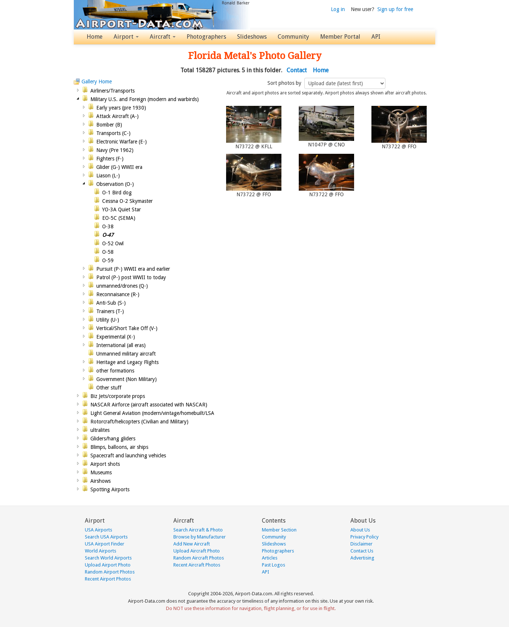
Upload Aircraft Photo (196, 551)
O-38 (108, 226)
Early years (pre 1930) (121, 108)
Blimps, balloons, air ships (119, 447)
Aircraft (163, 36)
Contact (297, 70)
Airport (126, 36)
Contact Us (361, 551)
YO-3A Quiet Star (121, 209)
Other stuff (108, 388)
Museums (101, 472)
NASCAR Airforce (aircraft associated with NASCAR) (148, 405)
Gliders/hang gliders (112, 438)
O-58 (108, 252)
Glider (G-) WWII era (119, 167)
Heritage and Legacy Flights (127, 362)
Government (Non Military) (126, 379)
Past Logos (273, 565)
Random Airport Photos (110, 572)
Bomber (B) (109, 125)
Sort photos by (285, 83)
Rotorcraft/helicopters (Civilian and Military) (139, 422)
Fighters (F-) (110, 159)
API (375, 36)
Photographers (206, 36)
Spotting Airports (109, 489)
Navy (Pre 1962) (115, 150)
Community (293, 36)
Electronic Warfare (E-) (121, 142)
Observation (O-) (115, 184)
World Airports (100, 551)
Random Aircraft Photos (198, 558)
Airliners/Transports (112, 91)
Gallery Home (97, 81)
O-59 (108, 260)
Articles (269, 558)
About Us (360, 530)
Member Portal (340, 36)
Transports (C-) (113, 133)
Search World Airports (108, 558)
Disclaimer (361, 544)
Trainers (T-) (110, 311)
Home (95, 36)
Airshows (100, 481)
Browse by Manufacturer (199, 537)
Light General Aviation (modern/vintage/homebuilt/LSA (152, 413)
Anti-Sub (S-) (111, 303)
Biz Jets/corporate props (117, 396)
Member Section (279, 530)
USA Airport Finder (104, 544)
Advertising (362, 558)
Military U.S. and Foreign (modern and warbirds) (144, 99)
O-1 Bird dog (117, 192)
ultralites (100, 430)
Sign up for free (395, 9)
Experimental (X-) (115, 337)
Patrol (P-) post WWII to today (131, 277)
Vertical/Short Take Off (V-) (126, 328)
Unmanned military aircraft (126, 354)
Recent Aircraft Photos (196, 565)
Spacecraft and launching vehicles (128, 455)
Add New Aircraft (191, 544)
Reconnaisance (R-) (117, 294)
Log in (338, 9)
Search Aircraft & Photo (198, 530)
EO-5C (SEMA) (118, 218)
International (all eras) (121, 345)
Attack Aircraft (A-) (117, 116)
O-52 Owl (113, 243)
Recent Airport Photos (108, 579)
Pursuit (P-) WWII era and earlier (133, 269)
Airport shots (105, 464)
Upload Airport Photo (108, 565)
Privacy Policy (364, 537)
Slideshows (252, 36)
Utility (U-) (107, 320)
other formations (115, 371)
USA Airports (98, 530)
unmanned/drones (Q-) (122, 286)
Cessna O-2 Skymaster (127, 201)
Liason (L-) (108, 176)
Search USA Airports (106, 537)
